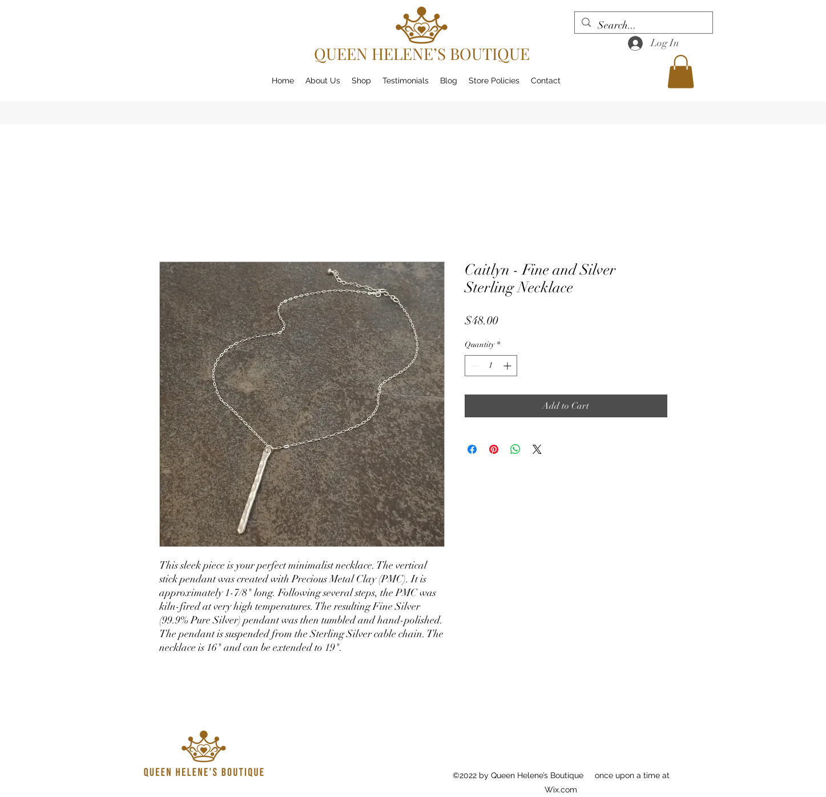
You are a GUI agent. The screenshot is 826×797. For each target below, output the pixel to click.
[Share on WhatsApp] (515, 449)
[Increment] (508, 366)
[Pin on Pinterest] (494, 449)
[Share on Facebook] (472, 449)
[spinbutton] (491, 366)
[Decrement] (473, 366)
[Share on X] (537, 449)
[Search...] (643, 25)
